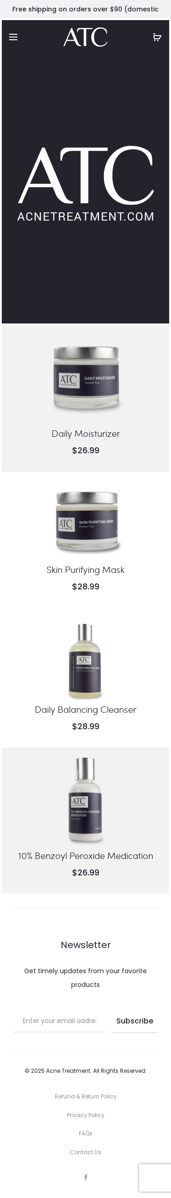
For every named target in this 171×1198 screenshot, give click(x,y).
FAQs (86, 1133)
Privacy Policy (85, 1115)
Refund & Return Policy (86, 1096)
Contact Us (85, 1152)
